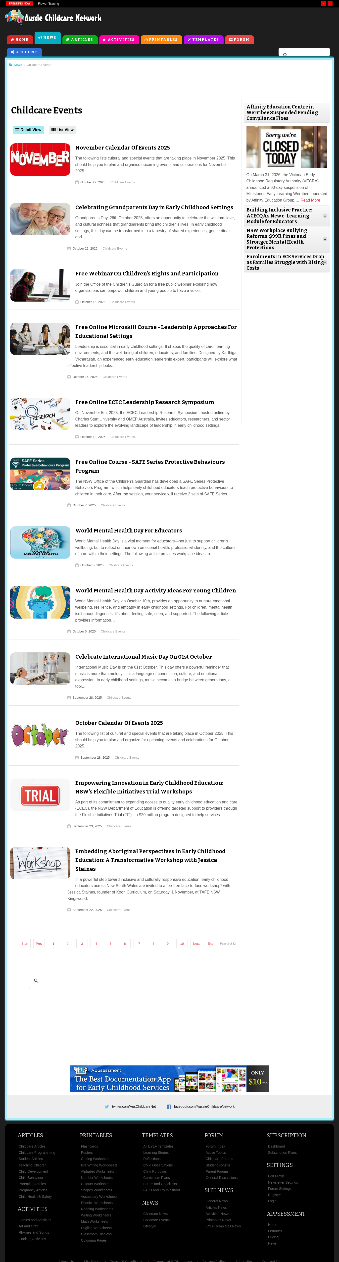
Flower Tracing (48, 3)
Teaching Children (33, 1137)
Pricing (273, 1208)
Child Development (33, 1143)
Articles (82, 40)
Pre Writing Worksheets (99, 1137)
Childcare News (155, 1185)
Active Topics (216, 1124)
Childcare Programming (37, 1124)
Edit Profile (276, 1148)
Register (274, 1166)
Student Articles (31, 1130)
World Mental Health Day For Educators (122, 518)
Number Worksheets (97, 1149)
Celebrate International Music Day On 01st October (137, 644)
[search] (303, 55)
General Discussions (222, 1149)
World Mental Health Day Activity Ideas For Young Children (149, 578)
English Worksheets (96, 1199)
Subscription (286, 1107)
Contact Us (271, 1233)
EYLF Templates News (223, 1198)
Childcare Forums (219, 1130)
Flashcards (89, 1118)
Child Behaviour (31, 1149)
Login (272, 1172)
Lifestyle (149, 1198)
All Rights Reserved (205, 1249)
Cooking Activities (32, 1210)
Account (27, 53)
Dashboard (276, 1118)
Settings (280, 1136)
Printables (163, 40)
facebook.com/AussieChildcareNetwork (204, 1076)
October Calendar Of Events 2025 (113, 704)
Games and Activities (35, 1191)
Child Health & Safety (35, 1168)
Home (22, 40)
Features (275, 1202)
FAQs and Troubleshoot (161, 1161)
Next (198, 910)
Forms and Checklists (160, 1155)
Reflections (151, 1130)
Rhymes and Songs (34, 1204)
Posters (87, 1124)
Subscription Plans (282, 1124)
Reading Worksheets (97, 1180)
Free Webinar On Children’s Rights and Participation (141, 261)
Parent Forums (217, 1143)
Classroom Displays (96, 1206)
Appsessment (286, 1185)
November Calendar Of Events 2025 (116, 148)
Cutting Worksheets (96, 1130)
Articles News (216, 1179)
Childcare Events (117, 176)
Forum (242, 40)
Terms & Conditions (127, 1233)
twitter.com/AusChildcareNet (134, 1076)
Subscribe (244, 1233)
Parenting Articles (32, 1155)
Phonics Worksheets (97, 1174)
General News (217, 1172)
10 (184, 910)
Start (26, 910)
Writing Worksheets (96, 1187)
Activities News (217, 1185)
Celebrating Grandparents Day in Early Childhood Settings (148, 202)
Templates (206, 40)
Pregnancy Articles (33, 1161)
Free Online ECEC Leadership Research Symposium (138, 390)
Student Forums (218, 1137)
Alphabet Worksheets (97, 1143)
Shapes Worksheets (96, 1161)
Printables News (218, 1191)
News (49, 38)
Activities (121, 40)
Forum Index (215, 1118)
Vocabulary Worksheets (99, 1168)
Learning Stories (156, 1124)
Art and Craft (28, 1198)
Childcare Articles (32, 1118)
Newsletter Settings (283, 1154)
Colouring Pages (94, 1212)
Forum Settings (279, 1160)
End (212, 910)
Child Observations (158, 1137)
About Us (66, 1233)
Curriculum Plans (156, 1149)
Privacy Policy (214, 1233)
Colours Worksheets (96, 1155)
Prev (41, 910)
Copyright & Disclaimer (173, 1233)
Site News (218, 1161)
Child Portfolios (155, 1143)
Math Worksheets (94, 1193)
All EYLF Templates (158, 1118)
